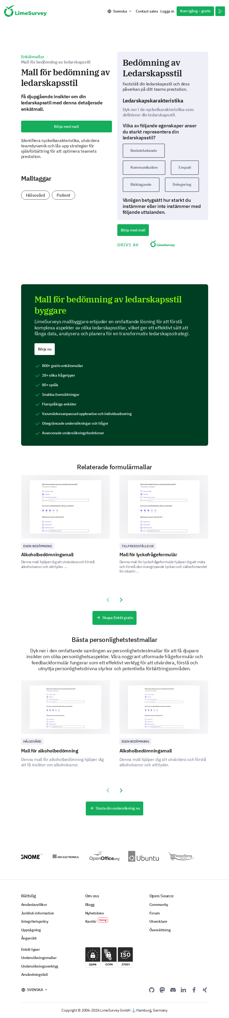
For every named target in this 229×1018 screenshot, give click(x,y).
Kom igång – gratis (195, 11)
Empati (184, 167)
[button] (220, 11)
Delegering (182, 184)
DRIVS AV (150, 244)
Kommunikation (143, 167)
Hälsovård (35, 195)
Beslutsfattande (143, 150)
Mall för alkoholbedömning (49, 751)
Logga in (167, 11)
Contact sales (147, 11)
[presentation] (108, 600)
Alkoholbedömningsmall (47, 554)
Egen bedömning (37, 546)
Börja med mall (66, 126)
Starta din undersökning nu (114, 808)
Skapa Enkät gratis (114, 618)
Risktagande (141, 184)
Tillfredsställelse (138, 546)
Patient (63, 195)
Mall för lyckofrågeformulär (148, 554)
